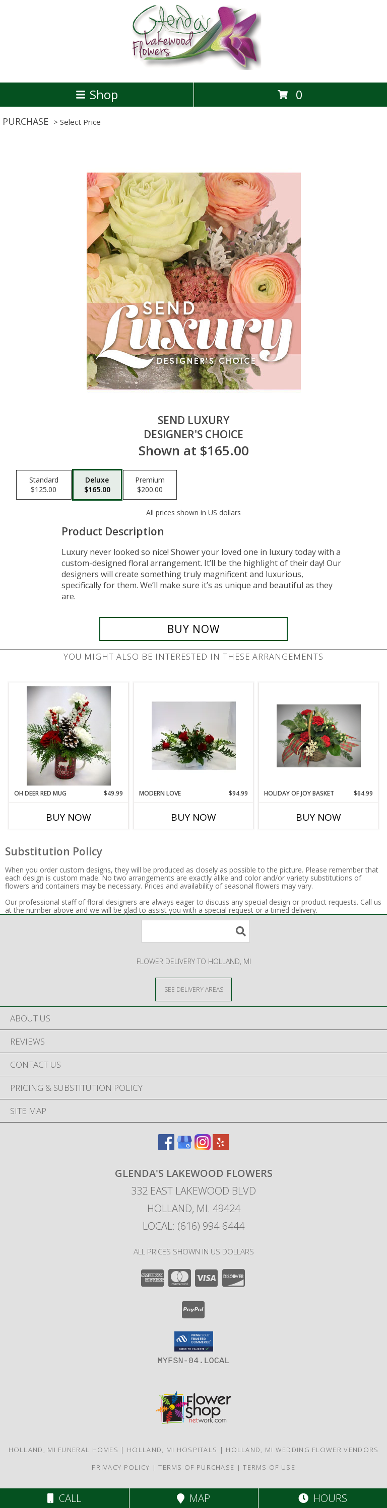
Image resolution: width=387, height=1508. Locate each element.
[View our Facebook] (166, 1147)
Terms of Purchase (196, 1467)
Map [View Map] (193, 1498)
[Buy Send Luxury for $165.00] (193, 629)
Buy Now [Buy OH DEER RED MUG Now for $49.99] (68, 817)
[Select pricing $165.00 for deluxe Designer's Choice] (97, 485)
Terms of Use (269, 1467)
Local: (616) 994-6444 (193, 1226)
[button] (193, 1341)
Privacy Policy (121, 1467)
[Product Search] (195, 931)
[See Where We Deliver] (193, 989)
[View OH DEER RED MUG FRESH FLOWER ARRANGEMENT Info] (69, 735)
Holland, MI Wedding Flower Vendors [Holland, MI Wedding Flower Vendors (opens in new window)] (302, 1449)
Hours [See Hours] (322, 1498)
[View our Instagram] (203, 1147)
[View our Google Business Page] (184, 1147)
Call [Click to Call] (64, 1498)
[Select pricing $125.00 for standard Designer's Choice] (44, 485)
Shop (97, 94)
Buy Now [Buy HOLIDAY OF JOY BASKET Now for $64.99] (318, 817)
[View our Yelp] (221, 1147)
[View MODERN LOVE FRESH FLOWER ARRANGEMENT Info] (194, 736)
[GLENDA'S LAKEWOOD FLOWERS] (194, 67)
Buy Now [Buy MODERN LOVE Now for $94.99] (193, 817)
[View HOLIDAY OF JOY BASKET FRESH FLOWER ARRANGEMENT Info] (319, 735)
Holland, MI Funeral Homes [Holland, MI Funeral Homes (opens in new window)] (64, 1449)
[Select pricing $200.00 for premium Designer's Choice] (149, 485)
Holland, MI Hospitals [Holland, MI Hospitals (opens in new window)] (172, 1449)
